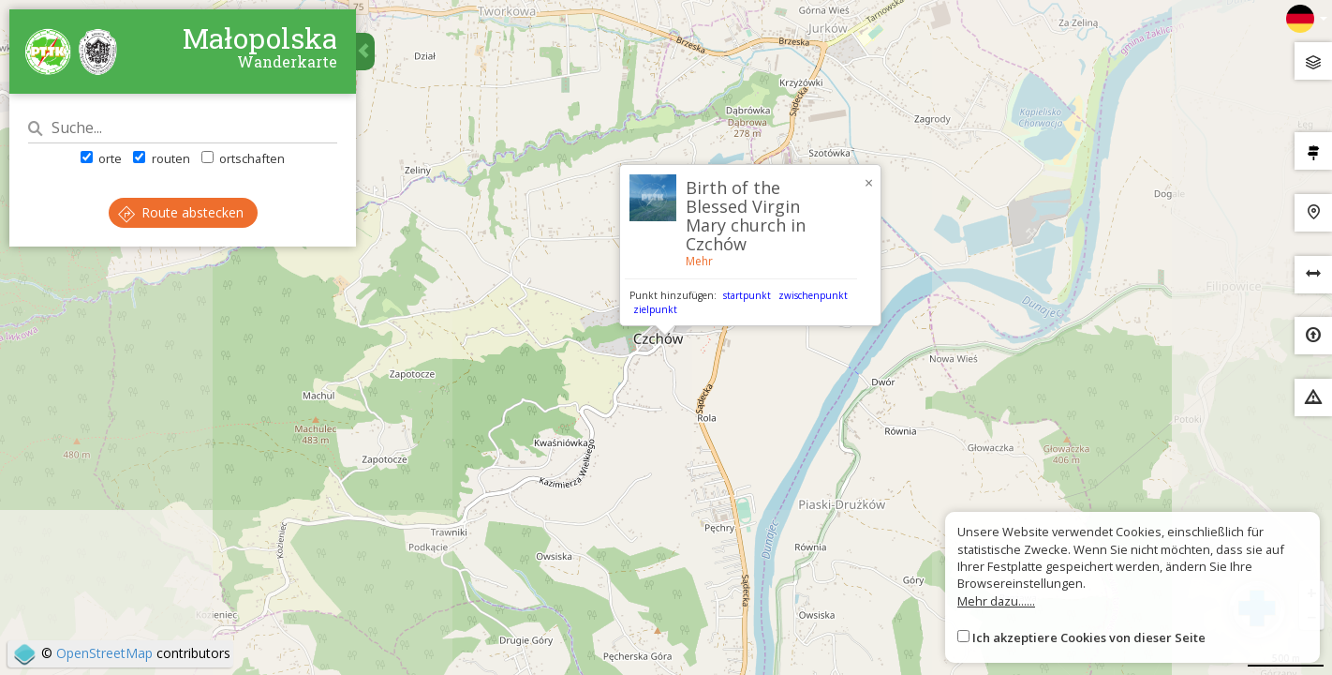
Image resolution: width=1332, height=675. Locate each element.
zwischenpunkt (813, 295)
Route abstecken (181, 212)
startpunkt (747, 295)
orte (101, 158)
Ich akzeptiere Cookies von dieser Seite (1089, 637)
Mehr (699, 261)
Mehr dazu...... (996, 600)
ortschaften (243, 158)
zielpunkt (655, 309)
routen (161, 158)
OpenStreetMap (104, 653)
